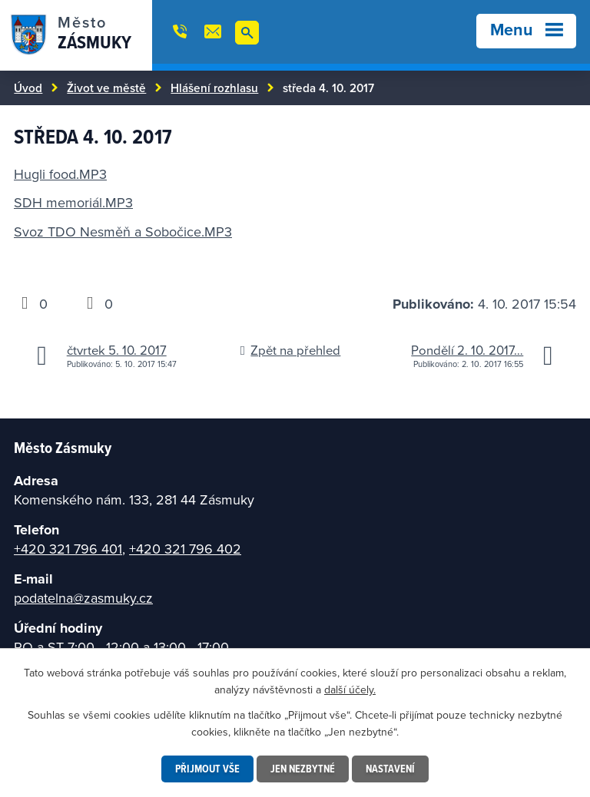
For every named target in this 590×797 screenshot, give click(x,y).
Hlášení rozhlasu (214, 87)
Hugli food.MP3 (60, 174)
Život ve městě (106, 87)
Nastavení (390, 768)
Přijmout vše (207, 768)
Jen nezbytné (302, 768)
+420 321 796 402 (185, 548)
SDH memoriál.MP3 (73, 202)
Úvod (28, 87)
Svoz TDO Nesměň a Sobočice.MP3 (123, 231)
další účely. (350, 689)
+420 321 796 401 (68, 548)
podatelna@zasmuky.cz (83, 597)
